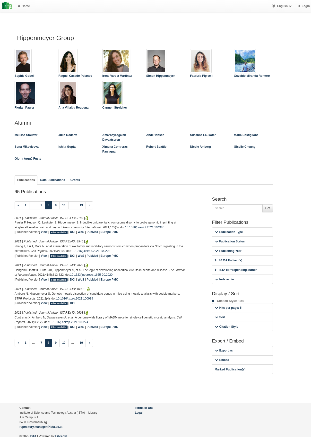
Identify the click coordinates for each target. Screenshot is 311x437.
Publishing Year (228, 251)
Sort (220, 317)
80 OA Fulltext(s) (228, 260)
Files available (58, 232)
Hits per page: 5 (228, 307)
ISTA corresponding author (236, 270)
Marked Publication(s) (230, 369)
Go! (267, 208)
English (282, 6)
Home (23, 6)
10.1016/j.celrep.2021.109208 (90, 251)
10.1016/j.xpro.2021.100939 (74, 298)
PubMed (92, 232)
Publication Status (230, 241)
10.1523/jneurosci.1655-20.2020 (91, 274)
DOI (72, 232)
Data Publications (52, 180)
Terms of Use (144, 408)
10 (64, 205)
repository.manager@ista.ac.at (40, 426)
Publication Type (229, 232)
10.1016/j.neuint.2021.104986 (144, 227)
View (44, 232)
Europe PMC (109, 232)
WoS (81, 232)
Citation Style (226, 326)
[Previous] (18, 205)
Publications (26, 180)
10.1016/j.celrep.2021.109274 (68, 322)
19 (81, 205)
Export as (224, 350)
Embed (222, 360)
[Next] (89, 205)
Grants (75, 180)
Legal (139, 412)
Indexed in (224, 279)
